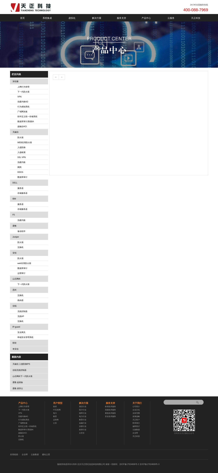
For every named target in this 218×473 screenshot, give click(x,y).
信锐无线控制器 (19, 370)
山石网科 (16, 279)
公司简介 (136, 406)
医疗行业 (82, 410)
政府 (55, 406)
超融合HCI (22, 126)
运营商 (56, 420)
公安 (55, 423)
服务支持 (121, 18)
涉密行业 (82, 426)
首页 (22, 18)
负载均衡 (21, 162)
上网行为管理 (23, 87)
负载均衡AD (22, 102)
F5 (14, 215)
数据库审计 (22, 177)
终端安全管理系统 (25, 337)
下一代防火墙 (23, 92)
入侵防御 (21, 147)
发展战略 (136, 416)
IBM (14, 199)
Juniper (16, 237)
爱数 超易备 (18, 382)
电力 (55, 413)
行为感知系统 (23, 106)
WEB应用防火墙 (24, 142)
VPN (19, 97)
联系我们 (136, 423)
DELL (15, 183)
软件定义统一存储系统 (27, 116)
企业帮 (135, 433)
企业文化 (136, 410)
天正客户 (136, 420)
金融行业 (82, 423)
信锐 (15, 306)
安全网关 (21, 332)
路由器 (20, 300)
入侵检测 (21, 152)
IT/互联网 (57, 410)
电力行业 (82, 416)
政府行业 (82, 430)
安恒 (15, 253)
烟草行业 (82, 413)
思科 (15, 290)
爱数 (15, 226)
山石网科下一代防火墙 (22, 376)
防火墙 (20, 137)
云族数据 (136, 430)
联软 (15, 343)
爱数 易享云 (18, 388)
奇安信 (15, 349)
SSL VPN (21, 157)
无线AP (20, 316)
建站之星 (46, 454)
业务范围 (136, 413)
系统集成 (47, 18)
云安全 (81, 433)
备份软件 (21, 231)
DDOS (20, 172)
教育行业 (82, 420)
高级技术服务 (110, 410)
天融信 (15, 132)
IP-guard (16, 327)
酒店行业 (82, 406)
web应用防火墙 (24, 263)
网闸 (19, 167)
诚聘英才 (136, 426)
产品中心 (146, 18)
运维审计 (21, 273)
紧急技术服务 (110, 413)
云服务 (171, 18)
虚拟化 (71, 18)
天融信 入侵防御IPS (21, 364)
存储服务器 (22, 193)
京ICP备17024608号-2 (139, 464)
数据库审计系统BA (25, 121)
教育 (55, 416)
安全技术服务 (110, 416)
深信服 (15, 81)
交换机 (20, 247)
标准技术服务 (110, 406)
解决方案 (96, 18)
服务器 (20, 188)
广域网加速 (22, 111)
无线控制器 (22, 311)
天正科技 (195, 18)
